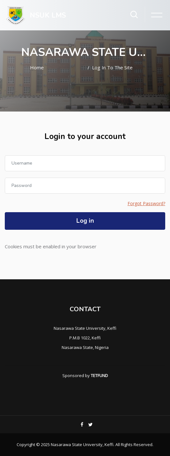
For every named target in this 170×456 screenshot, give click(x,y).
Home (37, 67)
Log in (85, 221)
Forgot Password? (146, 203)
